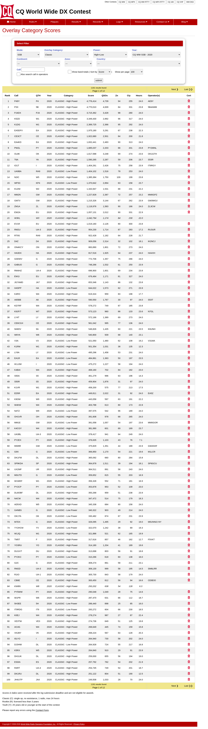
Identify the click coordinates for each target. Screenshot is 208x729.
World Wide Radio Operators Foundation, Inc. (38, 724)
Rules (33, 21)
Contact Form (42, 710)
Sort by (93, 72)
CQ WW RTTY (144, 2)
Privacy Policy (79, 724)
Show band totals (80, 72)
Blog (184, 21)
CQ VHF (180, 2)
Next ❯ (175, 89)
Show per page (122, 72)
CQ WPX (131, 2)
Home (11, 21)
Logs (119, 21)
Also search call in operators (34, 74)
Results (76, 21)
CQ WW (122, 2)
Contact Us (162, 21)
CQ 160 (171, 2)
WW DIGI (190, 2)
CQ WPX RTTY (159, 2)
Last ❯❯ (188, 89)
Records (98, 21)
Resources (141, 21)
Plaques (54, 21)
